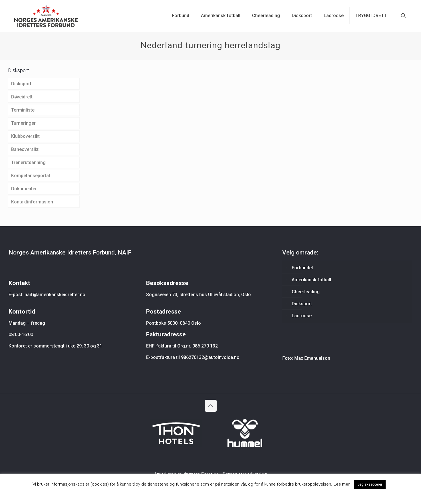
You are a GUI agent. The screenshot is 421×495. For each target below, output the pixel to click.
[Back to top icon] (211, 406)
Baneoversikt (25, 149)
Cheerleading (306, 291)
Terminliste (23, 110)
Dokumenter (24, 188)
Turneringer (23, 123)
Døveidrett (22, 97)
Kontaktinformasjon (32, 202)
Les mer (341, 484)
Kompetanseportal (30, 175)
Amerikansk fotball (311, 279)
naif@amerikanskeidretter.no (55, 294)
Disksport (21, 83)
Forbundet (302, 267)
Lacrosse (302, 315)
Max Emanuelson (312, 358)
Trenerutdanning (28, 162)
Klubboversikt (25, 136)
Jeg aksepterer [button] (369, 484)
